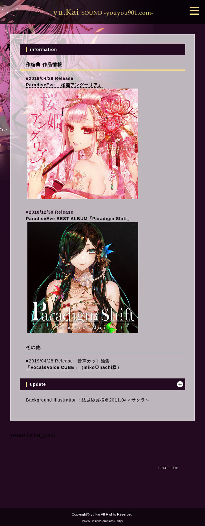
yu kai (96, 514)
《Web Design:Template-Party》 (102, 521)
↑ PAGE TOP (168, 468)
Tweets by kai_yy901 (33, 435)
